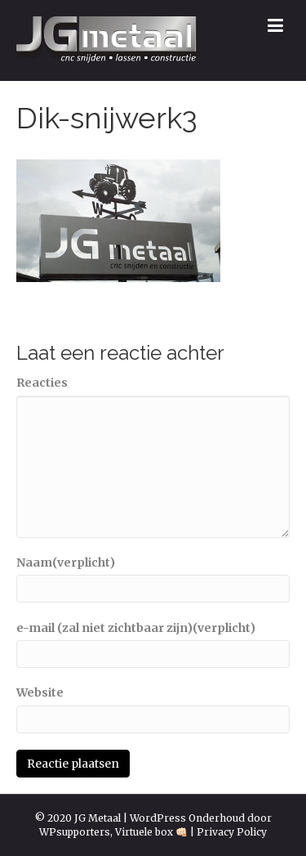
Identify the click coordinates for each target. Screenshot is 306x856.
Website (40, 692)
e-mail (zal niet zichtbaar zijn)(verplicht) (135, 628)
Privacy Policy (232, 832)
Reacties (42, 382)
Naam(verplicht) (65, 562)
